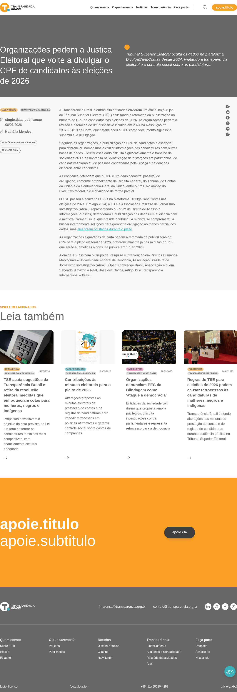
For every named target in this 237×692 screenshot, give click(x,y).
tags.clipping (134, 369)
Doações (201, 645)
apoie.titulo (224, 7)
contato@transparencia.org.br (175, 606)
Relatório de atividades (162, 657)
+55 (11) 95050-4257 (154, 686)
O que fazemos (122, 7)
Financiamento (156, 645)
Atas (150, 663)
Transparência (161, 7)
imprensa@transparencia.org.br (122, 606)
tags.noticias (8, 110)
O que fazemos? (62, 640)
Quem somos (99, 7)
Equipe (4, 651)
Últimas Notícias (108, 645)
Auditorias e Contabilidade (164, 651)
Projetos (54, 645)
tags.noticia (12, 369)
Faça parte (181, 7)
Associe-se (203, 651)
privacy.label (229, 686)
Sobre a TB (7, 645)
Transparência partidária (35, 110)
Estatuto (5, 657)
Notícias (142, 7)
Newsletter (105, 657)
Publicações (57, 651)
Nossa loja (202, 657)
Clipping (103, 651)
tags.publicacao (75, 369)
